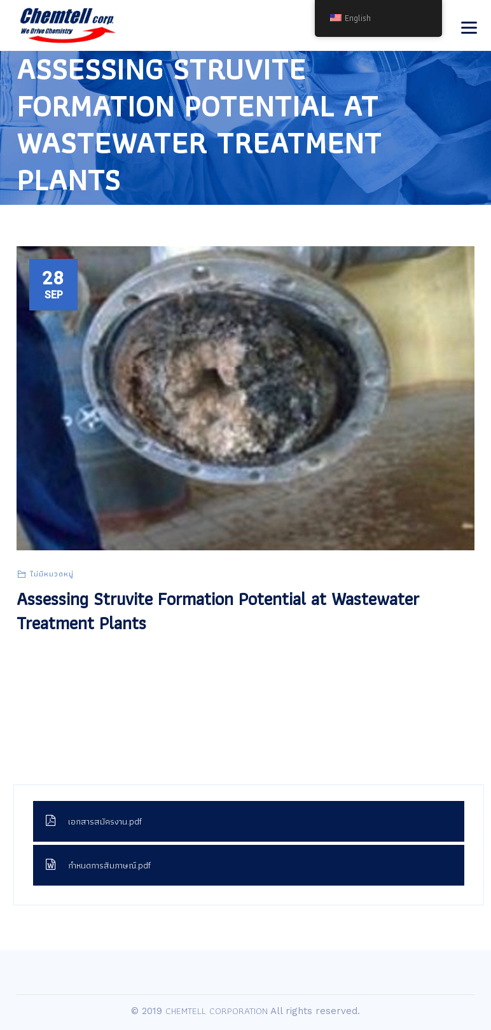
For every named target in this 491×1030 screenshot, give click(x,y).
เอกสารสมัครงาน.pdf (94, 821)
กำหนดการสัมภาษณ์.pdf (98, 865)
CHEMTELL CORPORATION (216, 1011)
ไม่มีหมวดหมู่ (52, 573)
